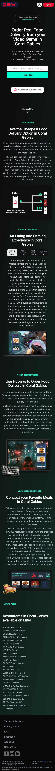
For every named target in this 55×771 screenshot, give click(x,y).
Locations (9, 736)
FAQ (6, 731)
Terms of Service (13, 721)
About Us (9, 741)
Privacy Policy (12, 726)
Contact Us (10, 747)
